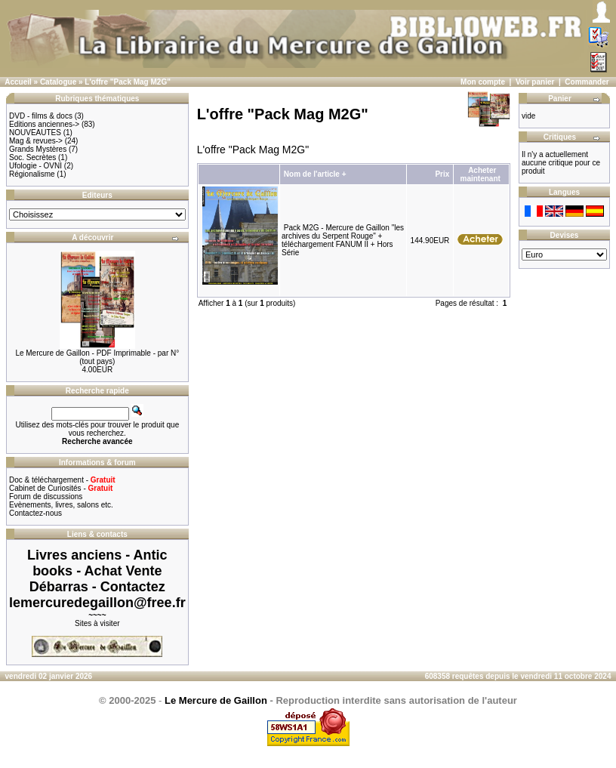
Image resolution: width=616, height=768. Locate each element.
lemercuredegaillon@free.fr (97, 602)
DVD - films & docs (40, 116)
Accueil (18, 82)
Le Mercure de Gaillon (216, 700)
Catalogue (58, 82)
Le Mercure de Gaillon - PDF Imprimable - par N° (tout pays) (97, 357)
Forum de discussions (45, 496)
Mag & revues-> (36, 141)
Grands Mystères (37, 149)
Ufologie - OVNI (35, 166)
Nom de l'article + (315, 174)
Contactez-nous (35, 513)
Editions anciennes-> (44, 124)
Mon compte (482, 82)
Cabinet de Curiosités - (60, 488)
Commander (586, 82)
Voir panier (535, 82)
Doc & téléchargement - (62, 480)
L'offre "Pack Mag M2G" (128, 82)
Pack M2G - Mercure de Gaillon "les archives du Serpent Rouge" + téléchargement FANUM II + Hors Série (343, 240)
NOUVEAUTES (35, 132)
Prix (442, 174)
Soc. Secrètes (32, 157)
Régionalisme (32, 174)
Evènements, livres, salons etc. (61, 505)
